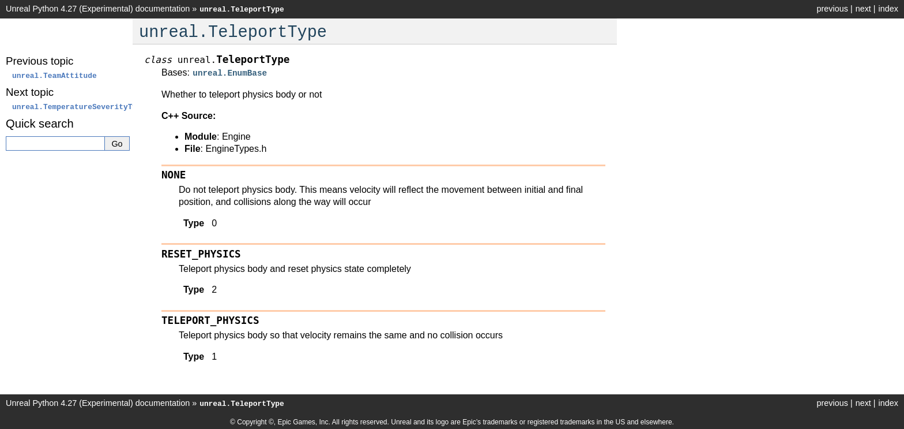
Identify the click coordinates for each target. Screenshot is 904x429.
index (888, 8)
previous (832, 8)
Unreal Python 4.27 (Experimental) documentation (98, 8)
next (863, 8)
